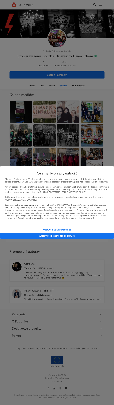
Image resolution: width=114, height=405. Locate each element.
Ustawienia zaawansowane (57, 229)
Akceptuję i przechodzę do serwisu (57, 235)
